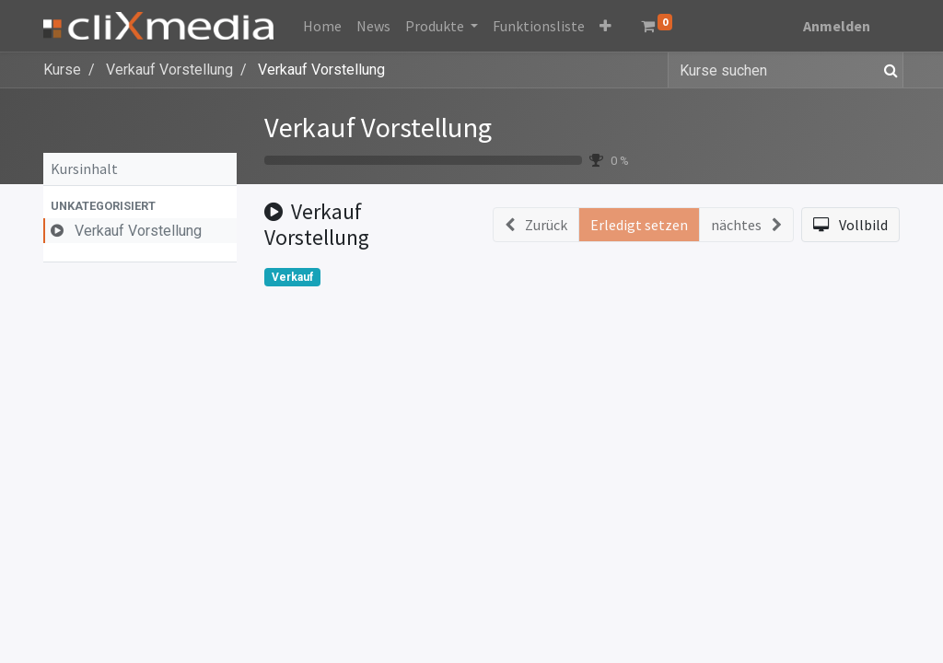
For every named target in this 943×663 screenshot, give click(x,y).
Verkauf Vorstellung (378, 127)
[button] (605, 25)
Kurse (62, 69)
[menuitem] (322, 25)
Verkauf (292, 277)
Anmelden (836, 26)
